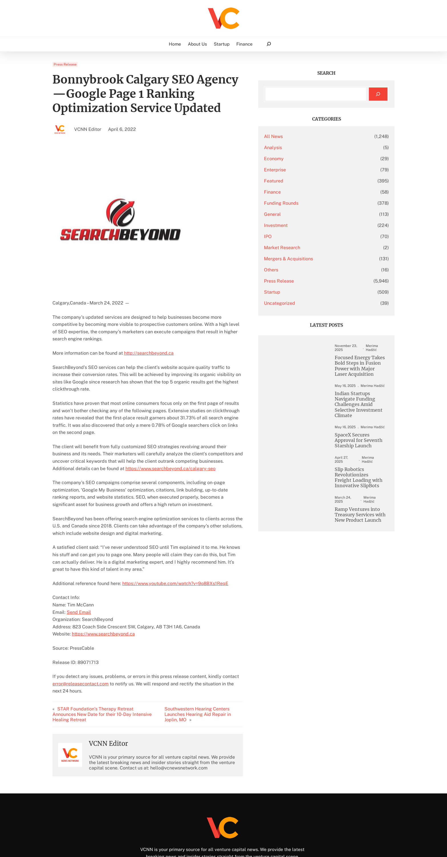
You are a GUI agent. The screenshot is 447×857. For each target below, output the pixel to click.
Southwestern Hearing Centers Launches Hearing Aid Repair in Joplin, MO (223, 675)
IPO (295, 236)
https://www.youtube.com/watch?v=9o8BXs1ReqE (175, 554)
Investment (303, 225)
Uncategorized (306, 303)
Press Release (65, 64)
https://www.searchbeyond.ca (103, 605)
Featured (301, 181)
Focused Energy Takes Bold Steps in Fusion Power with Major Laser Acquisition (355, 366)
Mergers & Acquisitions (315, 258)
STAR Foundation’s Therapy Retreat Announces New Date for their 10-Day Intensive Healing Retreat (110, 675)
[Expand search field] (268, 44)
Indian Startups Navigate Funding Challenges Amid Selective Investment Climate (352, 406)
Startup (299, 292)
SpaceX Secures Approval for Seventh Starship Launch (352, 444)
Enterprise (302, 169)
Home (175, 43)
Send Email (79, 583)
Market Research (309, 247)
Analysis (300, 147)
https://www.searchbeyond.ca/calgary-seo (97, 446)
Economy (301, 158)
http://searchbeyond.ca (149, 345)
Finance (299, 192)
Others (298, 270)
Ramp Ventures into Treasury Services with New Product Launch (354, 512)
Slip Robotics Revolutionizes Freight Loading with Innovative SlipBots (356, 478)
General (299, 214)
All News (300, 136)
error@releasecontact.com (80, 654)
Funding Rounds (308, 203)
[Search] (378, 94)
